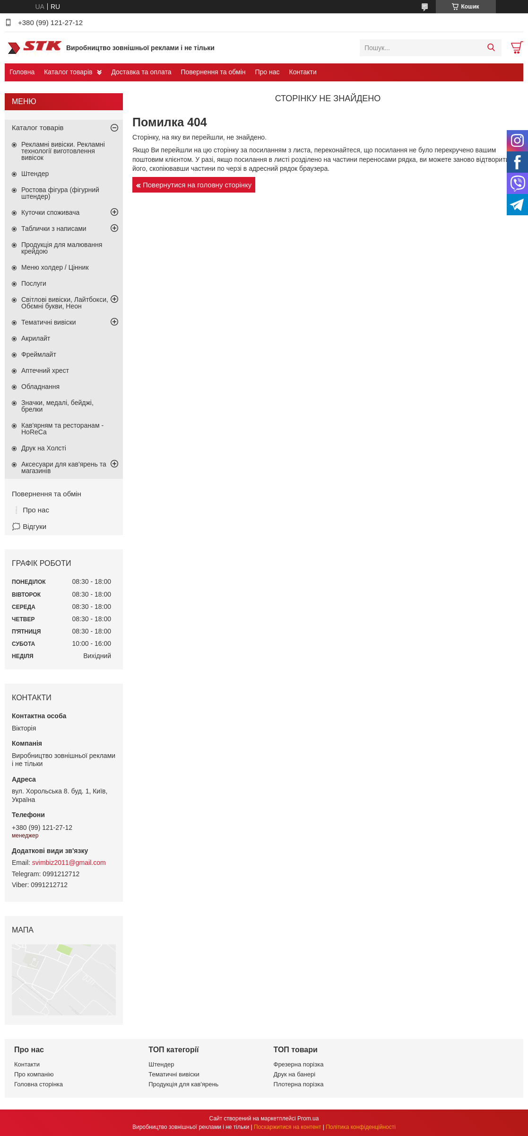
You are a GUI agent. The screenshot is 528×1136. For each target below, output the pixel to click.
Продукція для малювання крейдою (61, 248)
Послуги (33, 283)
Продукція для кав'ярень (183, 1084)
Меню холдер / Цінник (55, 267)
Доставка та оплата (141, 72)
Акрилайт (35, 338)
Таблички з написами (54, 228)
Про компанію (34, 1074)
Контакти (303, 72)
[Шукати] (491, 47)
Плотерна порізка (299, 1084)
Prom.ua (308, 1118)
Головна (22, 72)
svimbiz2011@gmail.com (69, 862)
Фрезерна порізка (299, 1064)
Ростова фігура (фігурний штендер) (60, 193)
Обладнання (40, 386)
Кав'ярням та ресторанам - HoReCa (62, 429)
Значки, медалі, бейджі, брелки (57, 406)
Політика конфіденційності (361, 1127)
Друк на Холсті (43, 448)
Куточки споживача (50, 212)
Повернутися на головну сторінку (197, 185)
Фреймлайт (38, 354)
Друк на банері (295, 1074)
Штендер (35, 173)
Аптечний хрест (45, 370)
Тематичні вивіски (48, 322)
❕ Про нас (30, 510)
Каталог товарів (68, 72)
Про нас (267, 72)
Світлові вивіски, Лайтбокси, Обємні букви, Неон (64, 303)
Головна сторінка (38, 1084)
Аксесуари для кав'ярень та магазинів (63, 467)
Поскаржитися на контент (287, 1127)
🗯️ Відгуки (29, 526)
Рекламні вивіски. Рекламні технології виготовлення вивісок (63, 151)
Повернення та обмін (213, 72)
